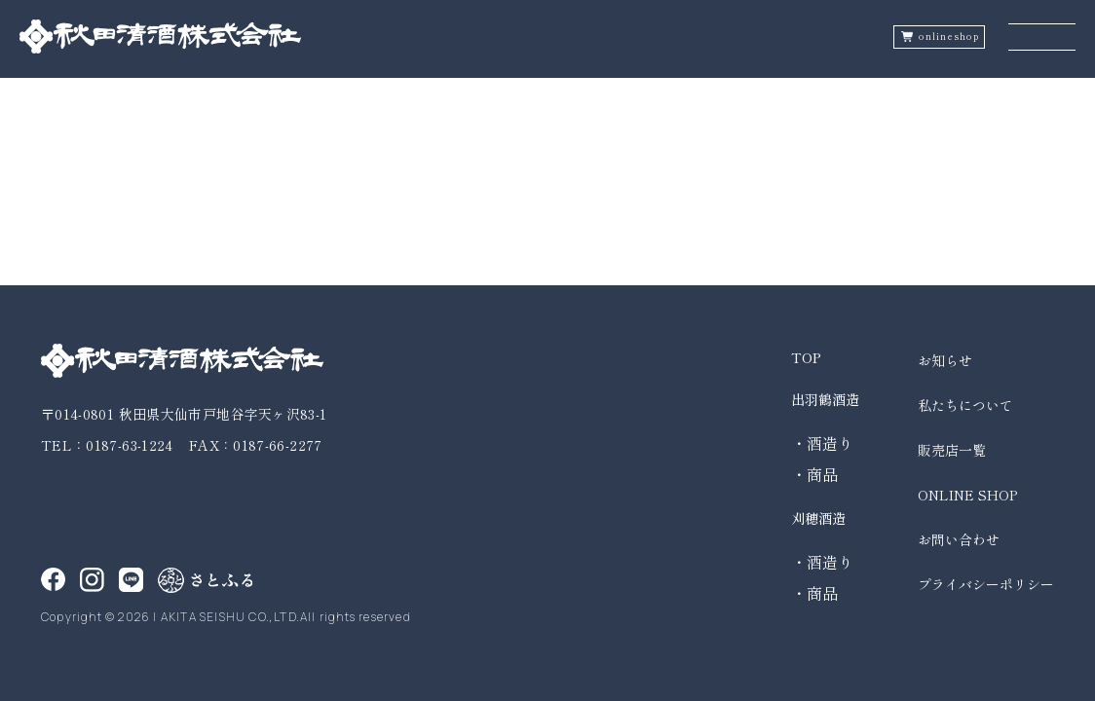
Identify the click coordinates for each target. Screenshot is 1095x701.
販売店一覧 (952, 450)
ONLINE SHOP (967, 494)
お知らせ (945, 360)
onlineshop (949, 36)
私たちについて (965, 405)
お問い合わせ (959, 539)
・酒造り (822, 443)
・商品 (814, 474)
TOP (806, 357)
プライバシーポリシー (986, 584)
